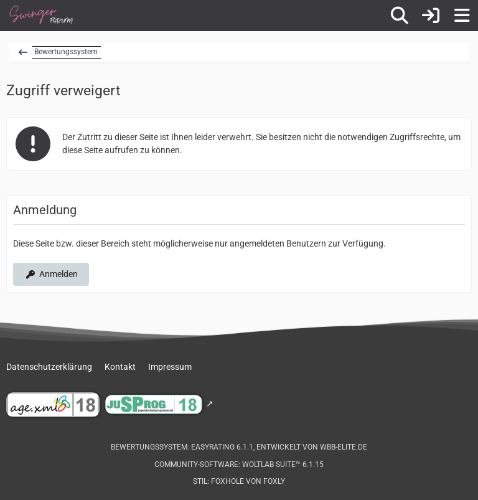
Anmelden (51, 274)
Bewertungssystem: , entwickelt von (239, 447)
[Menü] (461, 15)
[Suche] (399, 15)
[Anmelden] (430, 15)
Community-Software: (239, 464)
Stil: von (239, 481)
